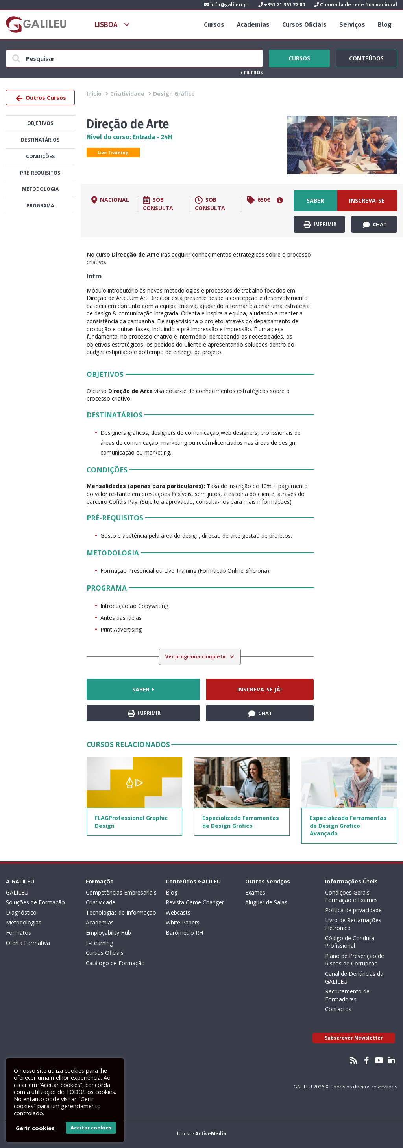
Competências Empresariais (121, 892)
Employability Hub (108, 932)
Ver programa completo (196, 656)
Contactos (338, 1009)
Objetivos (40, 123)
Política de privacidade (353, 910)
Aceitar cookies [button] (90, 1127)
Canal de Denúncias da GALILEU (354, 977)
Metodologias (23, 922)
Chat (375, 225)
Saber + (315, 204)
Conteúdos (366, 57)
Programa (40, 205)
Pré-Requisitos (40, 173)
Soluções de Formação (35, 902)
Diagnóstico (21, 912)
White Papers (183, 922)
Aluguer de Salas (266, 902)
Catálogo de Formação (115, 963)
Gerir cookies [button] (35, 1128)
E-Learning (99, 943)
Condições (40, 156)
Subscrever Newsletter (354, 1037)
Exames (255, 892)
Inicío (94, 93)
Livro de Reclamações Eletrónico (353, 924)
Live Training (113, 152)
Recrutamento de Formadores (347, 995)
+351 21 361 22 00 (281, 4)
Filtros (251, 72)
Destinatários (40, 139)
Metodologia (40, 189)
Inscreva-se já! (367, 204)
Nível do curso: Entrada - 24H (129, 137)
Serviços (352, 24)
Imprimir (320, 224)
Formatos (18, 932)
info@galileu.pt (226, 4)
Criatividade (127, 93)
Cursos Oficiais (304, 24)
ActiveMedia (210, 1133)
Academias (253, 24)
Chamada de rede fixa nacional (355, 4)
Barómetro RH (184, 932)
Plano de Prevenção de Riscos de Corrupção (354, 959)
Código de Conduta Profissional (349, 942)
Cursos (214, 24)
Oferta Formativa (28, 943)
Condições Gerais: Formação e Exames (351, 896)
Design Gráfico (174, 93)
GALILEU (17, 892)
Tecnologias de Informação (121, 912)
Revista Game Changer (195, 902)
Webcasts (178, 912)
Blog (385, 24)
